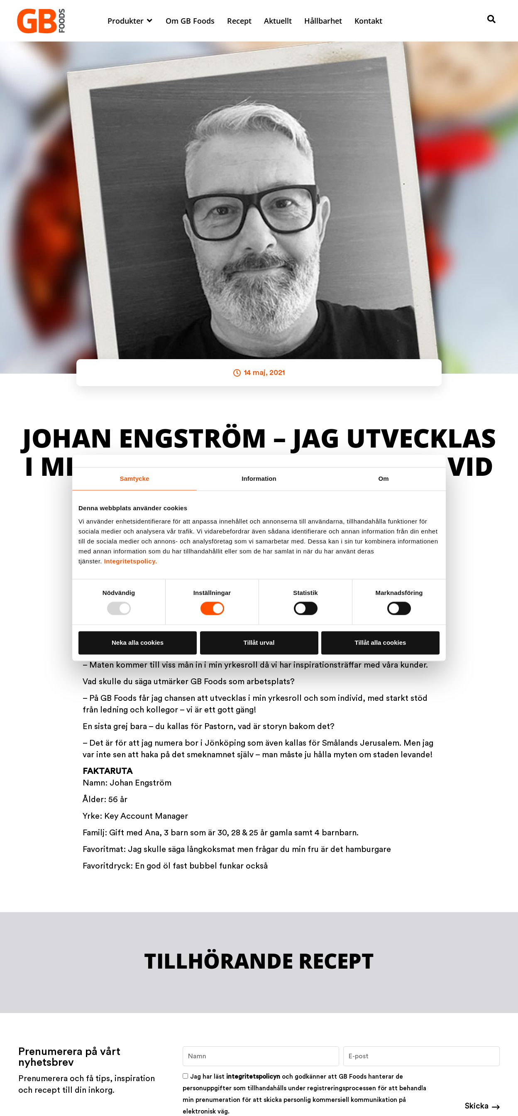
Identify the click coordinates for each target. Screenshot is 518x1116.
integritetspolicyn (253, 1077)
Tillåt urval (259, 642)
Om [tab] (383, 478)
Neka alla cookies (138, 642)
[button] (130, 21)
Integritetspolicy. (130, 561)
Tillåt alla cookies (380, 642)
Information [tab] (259, 478)
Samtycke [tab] (134, 478)
